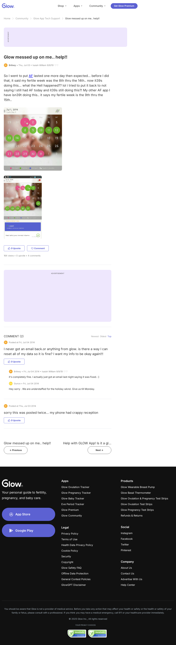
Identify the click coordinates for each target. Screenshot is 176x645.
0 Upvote (14, 248)
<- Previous (16, 450)
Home (7, 18)
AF (31, 76)
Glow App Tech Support (46, 18)
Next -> (99, 450)
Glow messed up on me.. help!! (82, 18)
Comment (38, 248)
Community (21, 18)
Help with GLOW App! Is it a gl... (87, 443)
